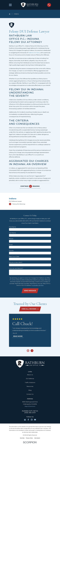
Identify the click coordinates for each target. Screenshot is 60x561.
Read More (17, 336)
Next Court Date (14, 256)
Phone (11, 238)
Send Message (30, 290)
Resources (30, 386)
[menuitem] (30, 201)
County (11, 250)
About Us (30, 374)
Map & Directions (30, 406)
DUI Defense (30, 378)
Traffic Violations (30, 382)
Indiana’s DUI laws (34, 52)
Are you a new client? (15, 262)
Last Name (12, 233)
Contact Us (29, 394)
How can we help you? (16, 268)
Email (11, 244)
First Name (12, 227)
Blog (30, 390)
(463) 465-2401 (30, 412)
